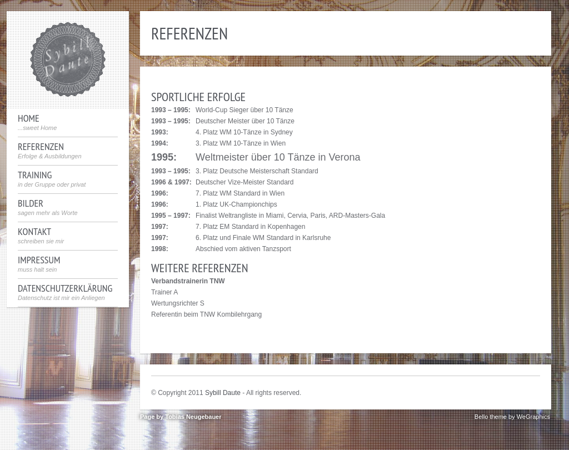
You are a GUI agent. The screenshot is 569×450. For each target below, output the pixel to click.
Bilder (48, 207)
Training (52, 178)
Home (37, 122)
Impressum (39, 263)
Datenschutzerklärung (65, 292)
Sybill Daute (223, 393)
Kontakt (41, 235)
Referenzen (50, 150)
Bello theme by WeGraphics (512, 416)
